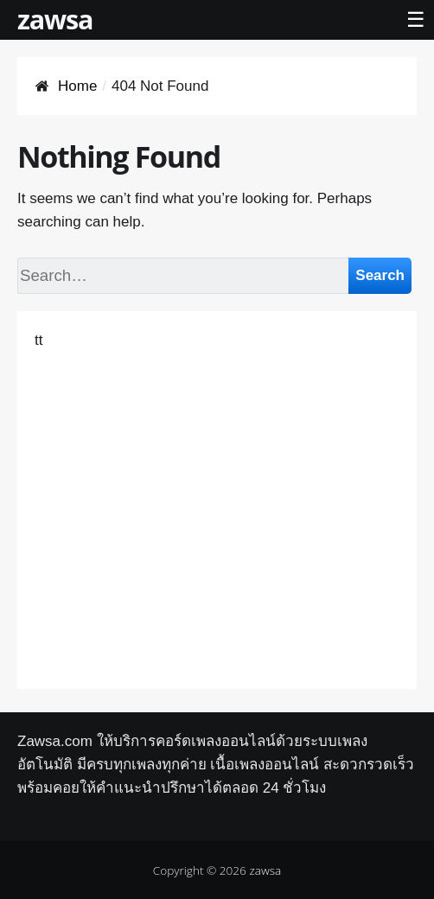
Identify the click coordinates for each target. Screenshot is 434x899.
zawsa (55, 19)
